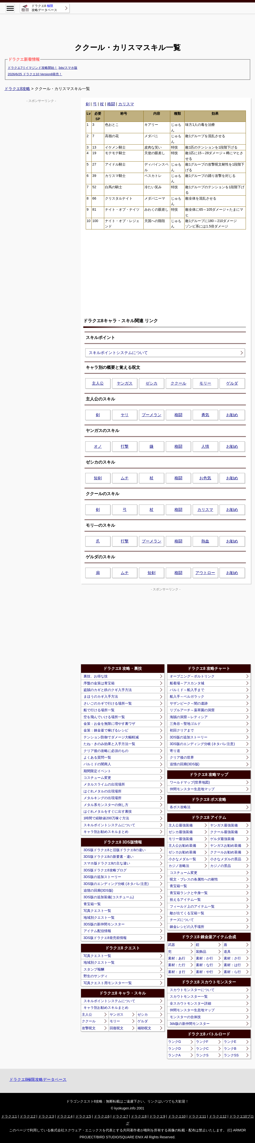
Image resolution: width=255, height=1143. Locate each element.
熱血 (205, 541)
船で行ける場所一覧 (99, 710)
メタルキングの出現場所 (102, 798)
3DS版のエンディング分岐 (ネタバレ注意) (116, 884)
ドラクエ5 (83, 1116)
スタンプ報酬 (94, 969)
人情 (205, 446)
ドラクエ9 (157, 1116)
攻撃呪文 (89, 1028)
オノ (98, 446)
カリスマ (126, 104)
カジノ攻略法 (179, 866)
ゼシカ (151, 383)
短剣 (98, 478)
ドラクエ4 (64, 1116)
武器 (171, 945)
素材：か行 (204, 958)
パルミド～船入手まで (187, 690)
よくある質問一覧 (97, 757)
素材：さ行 (232, 958)
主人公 (98, 383)
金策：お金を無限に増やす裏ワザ (109, 724)
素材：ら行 (232, 972)
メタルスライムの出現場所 (104, 784)
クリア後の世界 (182, 757)
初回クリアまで (182, 730)
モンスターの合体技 (185, 1017)
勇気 (205, 415)
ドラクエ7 (120, 1116)
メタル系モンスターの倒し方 (106, 805)
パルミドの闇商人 (97, 764)
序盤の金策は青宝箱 (99, 683)
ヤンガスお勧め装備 (225, 845)
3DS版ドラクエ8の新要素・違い (109, 857)
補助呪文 (144, 1028)
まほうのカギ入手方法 (101, 696)
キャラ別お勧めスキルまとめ (106, 832)
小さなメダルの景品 (225, 859)
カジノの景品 (220, 866)
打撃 (125, 446)
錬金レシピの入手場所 (187, 927)
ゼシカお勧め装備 (182, 852)
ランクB (230, 1048)
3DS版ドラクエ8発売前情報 (105, 938)
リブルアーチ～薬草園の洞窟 (192, 710)
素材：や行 (204, 972)
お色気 (205, 478)
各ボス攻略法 (180, 807)
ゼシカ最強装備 (181, 832)
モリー (205, 383)
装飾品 (201, 952)
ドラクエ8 (139, 1116)
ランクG (174, 1042)
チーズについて (182, 920)
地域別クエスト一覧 (99, 917)
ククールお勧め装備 (225, 852)
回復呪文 (116, 1028)
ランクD (174, 1048)
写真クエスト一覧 (97, 911)
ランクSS (231, 1055)
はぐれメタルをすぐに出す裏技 (108, 811)
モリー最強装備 (181, 839)
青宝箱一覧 (92, 904)
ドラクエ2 (27, 1116)
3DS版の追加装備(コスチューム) (109, 897)
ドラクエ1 (9, 1116)
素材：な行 (204, 965)
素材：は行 (232, 965)
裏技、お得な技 (96, 676)
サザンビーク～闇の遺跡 (189, 703)
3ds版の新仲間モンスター (190, 1024)
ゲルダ (232, 383)
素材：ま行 (176, 972)
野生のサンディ (96, 976)
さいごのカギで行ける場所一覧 (108, 703)
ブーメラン (151, 415)
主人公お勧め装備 (182, 845)
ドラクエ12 (218, 1116)
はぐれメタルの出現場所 (102, 791)
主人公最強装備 (181, 825)
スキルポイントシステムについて (118, 353)
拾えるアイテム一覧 (185, 899)
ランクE (230, 1042)
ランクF (202, 1042)
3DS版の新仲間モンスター (104, 924)
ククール (178, 383)
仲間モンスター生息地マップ (192, 789)
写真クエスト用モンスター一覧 (108, 983)
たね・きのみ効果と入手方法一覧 (109, 744)
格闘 (111, 104)
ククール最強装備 (224, 832)
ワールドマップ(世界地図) (190, 782)
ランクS (202, 1055)
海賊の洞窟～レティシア (189, 717)
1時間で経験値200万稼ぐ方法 (106, 818)
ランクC (202, 1048)
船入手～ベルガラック (187, 696)
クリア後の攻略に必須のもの (106, 751)
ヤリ (125, 415)
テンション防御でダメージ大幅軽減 (111, 737)
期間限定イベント (97, 771)
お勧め (232, 415)
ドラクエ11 (197, 1116)
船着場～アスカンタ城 (187, 683)
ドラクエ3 (46, 1116)
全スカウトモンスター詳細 (190, 1003)
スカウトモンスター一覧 (189, 996)
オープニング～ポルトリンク (192, 676)
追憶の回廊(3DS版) (98, 890)
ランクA (174, 1055)
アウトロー (205, 573)
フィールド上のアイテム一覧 (192, 906)
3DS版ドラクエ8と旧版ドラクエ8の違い (115, 850)
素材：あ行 (176, 958)
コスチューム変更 (97, 778)
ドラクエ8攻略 (17, 89)
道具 (227, 952)
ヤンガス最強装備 (224, 825)
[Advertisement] (127, 25)
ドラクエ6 (102, 1116)
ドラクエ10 (177, 1116)
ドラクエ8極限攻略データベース (38, 1079)
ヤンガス (125, 383)
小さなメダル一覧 (182, 859)
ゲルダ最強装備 (222, 839)
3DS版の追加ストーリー (102, 877)
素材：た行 (176, 965)
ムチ (125, 478)
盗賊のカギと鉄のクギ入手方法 (108, 690)
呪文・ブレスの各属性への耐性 (194, 879)
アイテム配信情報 (97, 931)
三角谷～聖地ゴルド (185, 724)
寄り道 (175, 751)
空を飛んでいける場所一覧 (104, 717)
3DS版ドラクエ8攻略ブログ (105, 870)
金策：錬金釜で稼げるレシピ (106, 730)
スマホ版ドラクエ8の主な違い (107, 863)
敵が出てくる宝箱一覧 (187, 913)
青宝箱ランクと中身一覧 (189, 893)
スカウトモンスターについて (192, 990)
